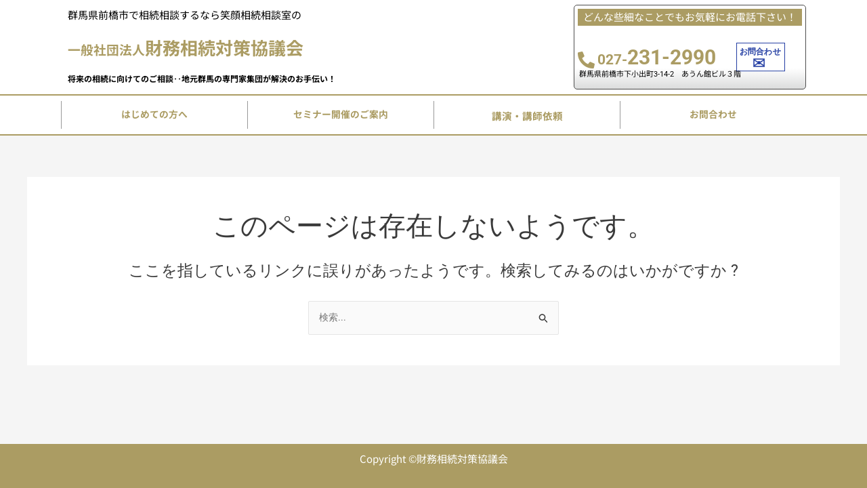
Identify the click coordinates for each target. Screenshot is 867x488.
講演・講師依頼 (527, 119)
